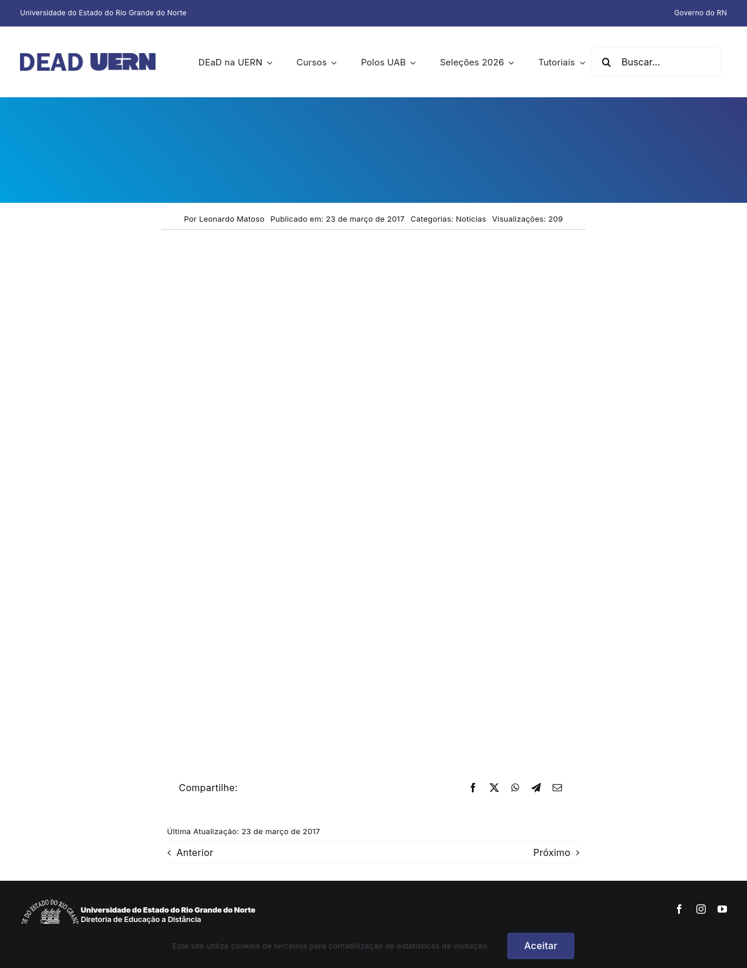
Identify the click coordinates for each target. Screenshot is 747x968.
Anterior (195, 852)
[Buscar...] (656, 62)
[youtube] (722, 909)
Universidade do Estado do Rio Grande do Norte (103, 12)
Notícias (471, 218)
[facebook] (679, 909)
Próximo (551, 852)
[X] (494, 788)
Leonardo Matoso (232, 218)
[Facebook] (473, 788)
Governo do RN (700, 12)
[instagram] (701, 909)
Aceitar (540, 945)
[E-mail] (557, 788)
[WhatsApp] (515, 788)
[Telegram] (536, 788)
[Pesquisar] (606, 62)
